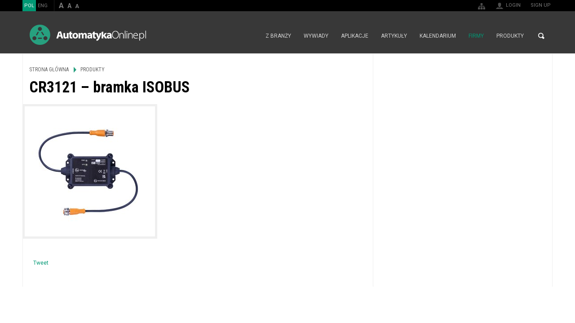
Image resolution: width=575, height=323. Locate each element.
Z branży (278, 36)
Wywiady (316, 36)
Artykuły (394, 36)
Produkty (510, 36)
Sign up (541, 5)
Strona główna (249, 36)
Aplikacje (354, 36)
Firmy (476, 36)
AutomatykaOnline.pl (88, 35)
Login (513, 5)
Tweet (41, 263)
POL (29, 6)
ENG (43, 6)
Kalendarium (438, 36)
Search (541, 36)
